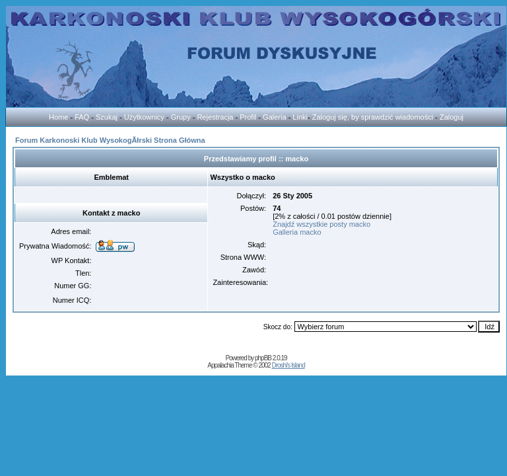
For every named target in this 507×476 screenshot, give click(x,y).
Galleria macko (297, 232)
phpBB (263, 358)
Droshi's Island (287, 365)
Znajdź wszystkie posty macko (321, 224)
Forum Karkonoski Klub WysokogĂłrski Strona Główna (110, 140)
